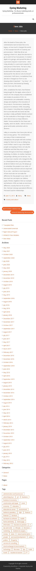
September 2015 (8, 379)
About (5, 485)
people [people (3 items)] (5, 537)
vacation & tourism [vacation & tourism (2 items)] (16, 552)
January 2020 (7, 271)
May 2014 (6, 413)
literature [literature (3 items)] (27, 528)
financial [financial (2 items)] (5, 515)
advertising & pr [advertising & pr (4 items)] (8, 497)
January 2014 (7, 426)
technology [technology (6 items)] (6, 549)
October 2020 (8, 254)
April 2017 (6, 345)
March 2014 (7, 420)
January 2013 (7, 453)
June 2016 (6, 369)
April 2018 (6, 312)
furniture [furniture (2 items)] (14, 515)
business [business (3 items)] (25, 497)
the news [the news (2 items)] (17, 549)
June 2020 (6, 265)
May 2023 (6, 248)
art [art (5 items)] (18, 497)
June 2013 (6, 450)
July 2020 (6, 261)
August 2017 (7, 332)
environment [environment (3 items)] (23, 509)
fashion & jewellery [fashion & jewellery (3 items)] (9, 512)
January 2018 (7, 315)
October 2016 (8, 362)
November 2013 (8, 433)
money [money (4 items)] (5, 534)
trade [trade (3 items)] (30, 549)
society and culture (12, 199)
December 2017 (8, 318)
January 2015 (7, 386)
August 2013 (7, 443)
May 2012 (6, 460)
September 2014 (8, 399)
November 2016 (8, 359)
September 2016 (8, 366)
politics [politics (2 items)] (5, 540)
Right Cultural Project (10, 232)
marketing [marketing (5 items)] (6, 531)
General (5, 473)
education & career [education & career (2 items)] (9, 509)
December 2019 (8, 275)
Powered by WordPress (10, 566)
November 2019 (8, 278)
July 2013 (6, 446)
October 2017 (8, 325)
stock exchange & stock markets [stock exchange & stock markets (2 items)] (13, 546)
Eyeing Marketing (18, 8)
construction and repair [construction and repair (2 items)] (10, 503)
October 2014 (8, 396)
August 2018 (7, 302)
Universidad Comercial (10, 228)
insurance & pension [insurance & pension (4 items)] (20, 525)
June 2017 (6, 339)
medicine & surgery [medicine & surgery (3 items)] (19, 531)
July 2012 (6, 457)
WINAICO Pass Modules (11, 235)
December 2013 (8, 430)
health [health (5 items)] (22, 518)
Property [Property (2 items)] (14, 540)
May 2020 (6, 268)
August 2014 (7, 403)
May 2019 (6, 295)
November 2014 (8, 393)
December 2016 (8, 355)
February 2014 (8, 423)
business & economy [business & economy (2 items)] (10, 500)
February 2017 (8, 352)
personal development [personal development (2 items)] (18, 537)
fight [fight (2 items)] (20, 512)
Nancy (20, 196)
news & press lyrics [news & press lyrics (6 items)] (24, 534)
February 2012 (8, 463)
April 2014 (6, 416)
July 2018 (6, 305)
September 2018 (8, 298)
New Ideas (6, 239)
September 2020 (8, 258)
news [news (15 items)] (12, 534)
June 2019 (6, 291)
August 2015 (7, 382)
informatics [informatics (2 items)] (6, 525)
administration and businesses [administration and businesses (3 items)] (13, 494)
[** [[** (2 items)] (27, 552)
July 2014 (6, 406)
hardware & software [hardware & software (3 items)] (10, 518)
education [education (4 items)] (15, 506)
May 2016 (6, 372)
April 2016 (6, 376)
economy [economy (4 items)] (6, 506)
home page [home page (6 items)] (20, 522)
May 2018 (6, 308)
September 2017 (8, 328)
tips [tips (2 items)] (24, 549)
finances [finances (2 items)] (27, 512)
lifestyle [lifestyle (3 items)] (18, 528)
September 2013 (8, 440)
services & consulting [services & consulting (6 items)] (10, 543)
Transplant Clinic (8, 225)
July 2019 (6, 288)
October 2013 (8, 436)
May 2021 (6, 251)
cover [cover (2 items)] (23, 503)
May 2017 (6, 342)
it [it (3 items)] (30, 525)
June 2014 (6, 409)
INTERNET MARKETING (13, 209)
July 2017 (6, 335)
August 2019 (7, 285)
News (29, 196)
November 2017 (8, 322)
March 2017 (7, 349)
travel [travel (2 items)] (5, 552)
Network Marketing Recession (21, 212)
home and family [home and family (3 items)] (8, 522)
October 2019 (8, 281)
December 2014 (8, 389)
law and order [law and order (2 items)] (7, 528)
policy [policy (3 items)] (31, 537)
